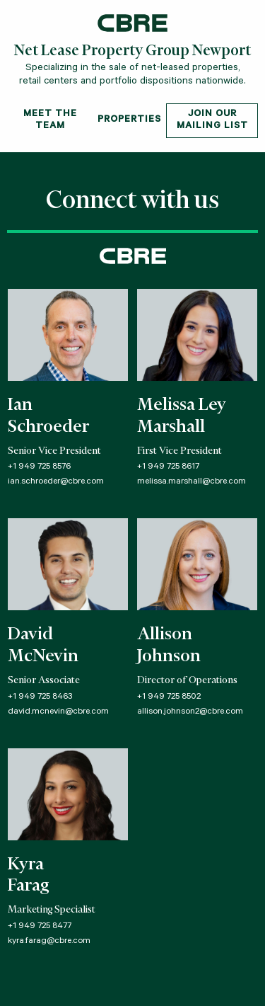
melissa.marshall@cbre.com (191, 482)
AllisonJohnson (169, 646)
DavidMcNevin (43, 646)
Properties (129, 120)
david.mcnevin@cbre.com (58, 712)
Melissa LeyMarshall (181, 416)
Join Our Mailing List (212, 120)
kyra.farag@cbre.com (49, 942)
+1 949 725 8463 (40, 697)
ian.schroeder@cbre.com (56, 482)
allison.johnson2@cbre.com (190, 712)
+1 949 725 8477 (39, 927)
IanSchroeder (48, 416)
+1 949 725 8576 (39, 467)
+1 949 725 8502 (169, 697)
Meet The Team (50, 120)
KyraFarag (28, 876)
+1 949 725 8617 (168, 467)
